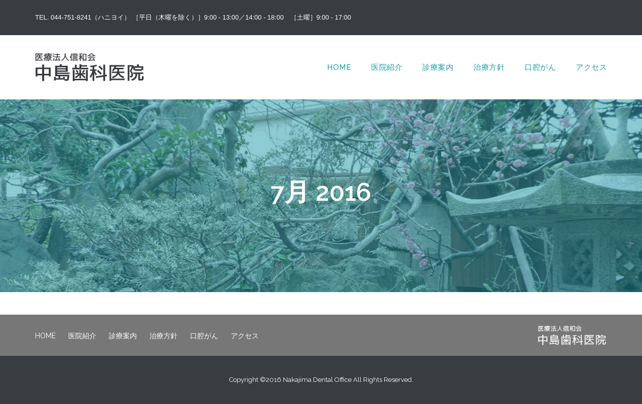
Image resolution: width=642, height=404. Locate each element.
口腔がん (540, 67)
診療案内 (437, 67)
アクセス (591, 67)
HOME (339, 67)
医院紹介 (386, 67)
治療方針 (489, 67)
